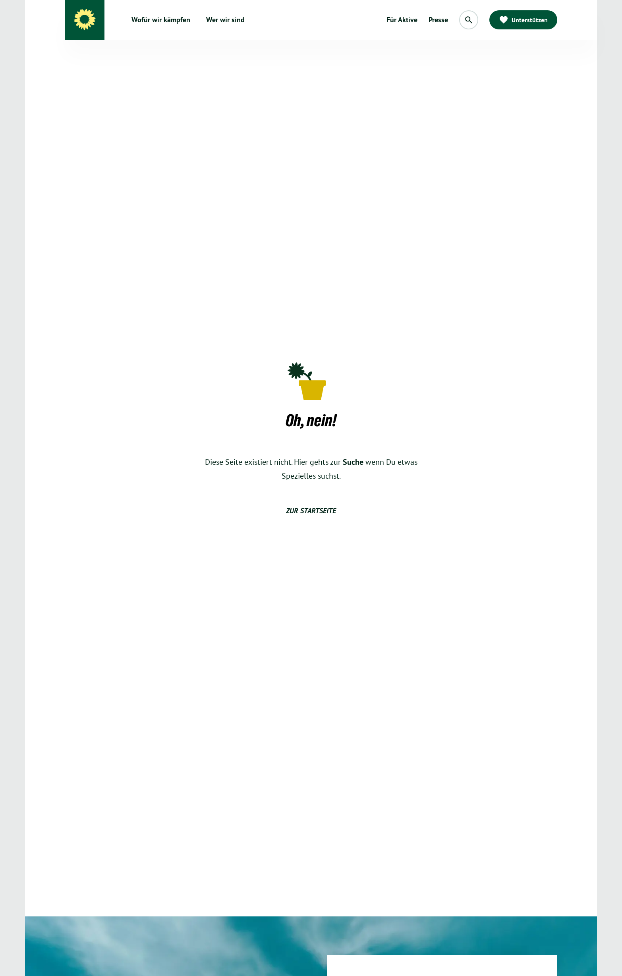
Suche (353, 462)
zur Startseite (311, 510)
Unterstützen (523, 20)
